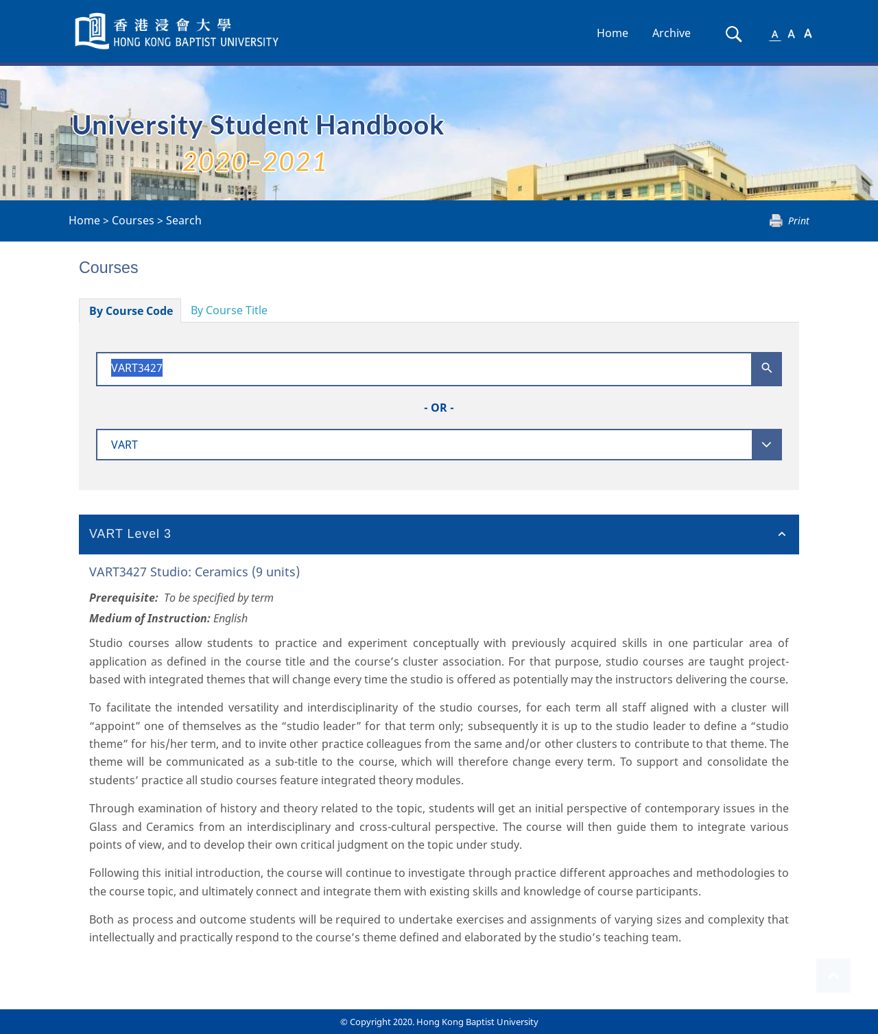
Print (798, 220)
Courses (133, 220)
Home (612, 32)
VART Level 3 (130, 534)
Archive (671, 32)
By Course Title (229, 310)
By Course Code (131, 310)
